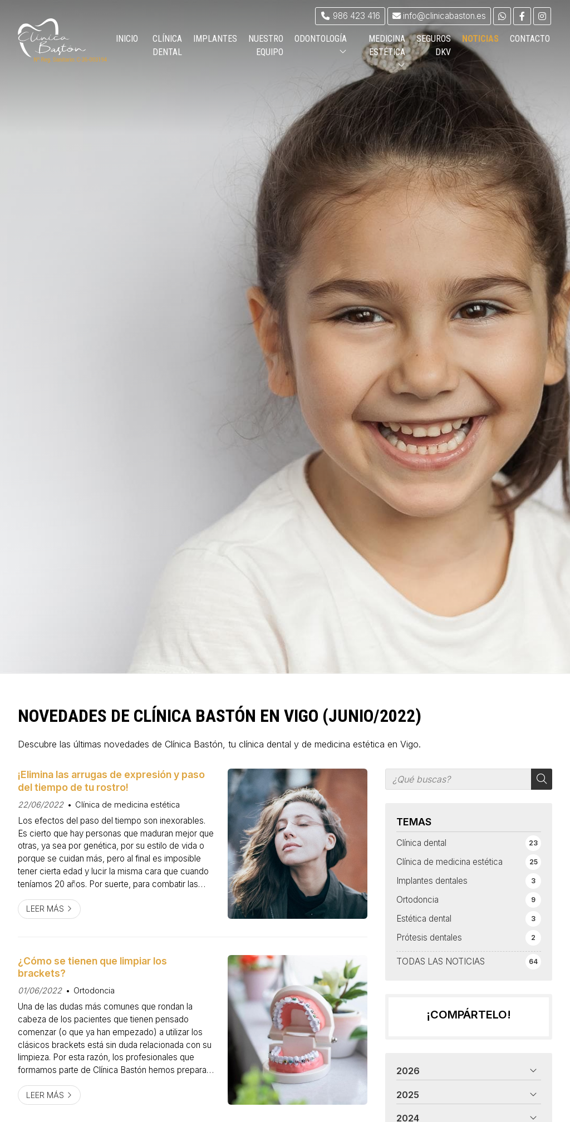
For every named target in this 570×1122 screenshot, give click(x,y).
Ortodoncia (94, 990)
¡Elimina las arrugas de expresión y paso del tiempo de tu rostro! (111, 781)
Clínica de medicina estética (127, 804)
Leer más (45, 908)
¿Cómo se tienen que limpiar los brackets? (92, 967)
